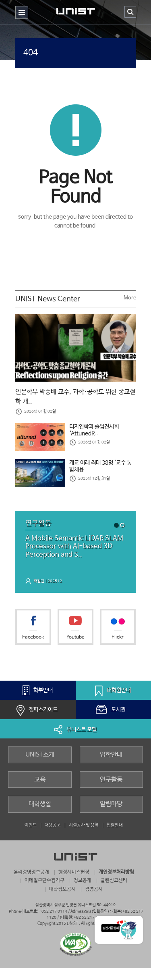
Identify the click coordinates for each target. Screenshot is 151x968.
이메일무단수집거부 (44, 880)
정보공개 (82, 880)
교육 (40, 779)
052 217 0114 (54, 911)
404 (30, 52)
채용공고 (53, 825)
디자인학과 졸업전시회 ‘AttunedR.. (94, 430)
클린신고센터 (114, 880)
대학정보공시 (62, 889)
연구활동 (111, 779)
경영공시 (94, 889)
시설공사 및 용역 (84, 825)
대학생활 (40, 804)
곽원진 (38, 581)
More (130, 298)
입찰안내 (115, 825)
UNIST (75, 13)
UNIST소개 (39, 755)
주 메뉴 (22, 18)
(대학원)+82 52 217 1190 (82, 917)
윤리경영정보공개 (31, 871)
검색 (130, 12)
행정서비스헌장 (73, 871)
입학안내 (111, 755)
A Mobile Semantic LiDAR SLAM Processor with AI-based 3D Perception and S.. (74, 546)
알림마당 (111, 804)
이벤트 (31, 825)
